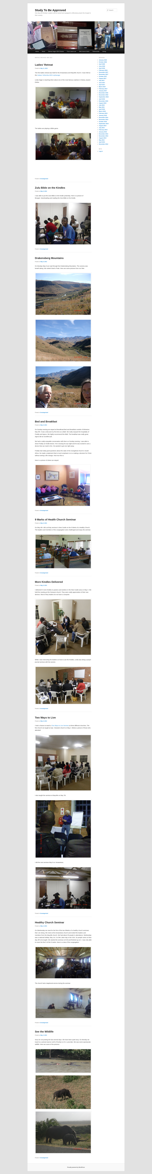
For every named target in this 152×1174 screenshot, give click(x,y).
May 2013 (101, 140)
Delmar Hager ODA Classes (56, 51)
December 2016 (103, 93)
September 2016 (104, 97)
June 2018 (102, 66)
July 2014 (102, 127)
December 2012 (103, 144)
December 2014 (103, 117)
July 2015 (102, 105)
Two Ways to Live (45, 717)
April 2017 (102, 84)
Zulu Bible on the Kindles (50, 187)
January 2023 (103, 60)
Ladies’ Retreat (44, 64)
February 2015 (103, 113)
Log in (101, 151)
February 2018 (103, 70)
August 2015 (102, 103)
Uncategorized (44, 178)
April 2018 (102, 68)
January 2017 (103, 90)
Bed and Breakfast (46, 421)
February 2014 (103, 129)
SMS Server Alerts (84, 51)
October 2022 (103, 62)
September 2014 (104, 123)
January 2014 (103, 132)
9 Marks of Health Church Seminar (55, 519)
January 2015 (103, 115)
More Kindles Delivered (49, 581)
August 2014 (102, 125)
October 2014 (103, 121)
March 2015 (102, 111)
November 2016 (103, 95)
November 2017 (103, 74)
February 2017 (103, 88)
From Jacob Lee (71, 51)
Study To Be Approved (50, 10)
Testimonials (95, 51)
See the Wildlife (44, 1031)
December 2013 (103, 134)
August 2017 (102, 78)
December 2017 (103, 72)
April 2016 (102, 99)
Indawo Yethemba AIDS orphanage (48, 75)
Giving (104, 51)
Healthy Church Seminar (49, 922)
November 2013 (103, 136)
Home (37, 51)
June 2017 (102, 82)
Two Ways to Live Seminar (60, 725)
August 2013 (102, 138)
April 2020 (102, 64)
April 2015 (102, 109)
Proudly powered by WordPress (76, 1167)
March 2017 (102, 86)
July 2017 (102, 80)
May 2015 (101, 107)
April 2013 (102, 142)
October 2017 (103, 76)
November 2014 (103, 119)
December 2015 (103, 101)
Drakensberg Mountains (49, 258)
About (43, 51)
